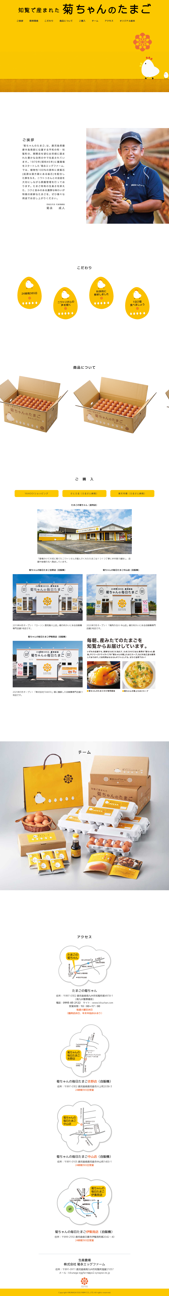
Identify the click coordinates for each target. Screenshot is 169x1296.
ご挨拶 (20, 20)
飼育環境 (34, 20)
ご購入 (82, 20)
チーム (95, 20)
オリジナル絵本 (127, 20)
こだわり (49, 20)
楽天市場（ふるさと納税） (132, 493)
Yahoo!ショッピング (36, 493)
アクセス (109, 20)
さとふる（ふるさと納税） (84, 493)
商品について (66, 20)
